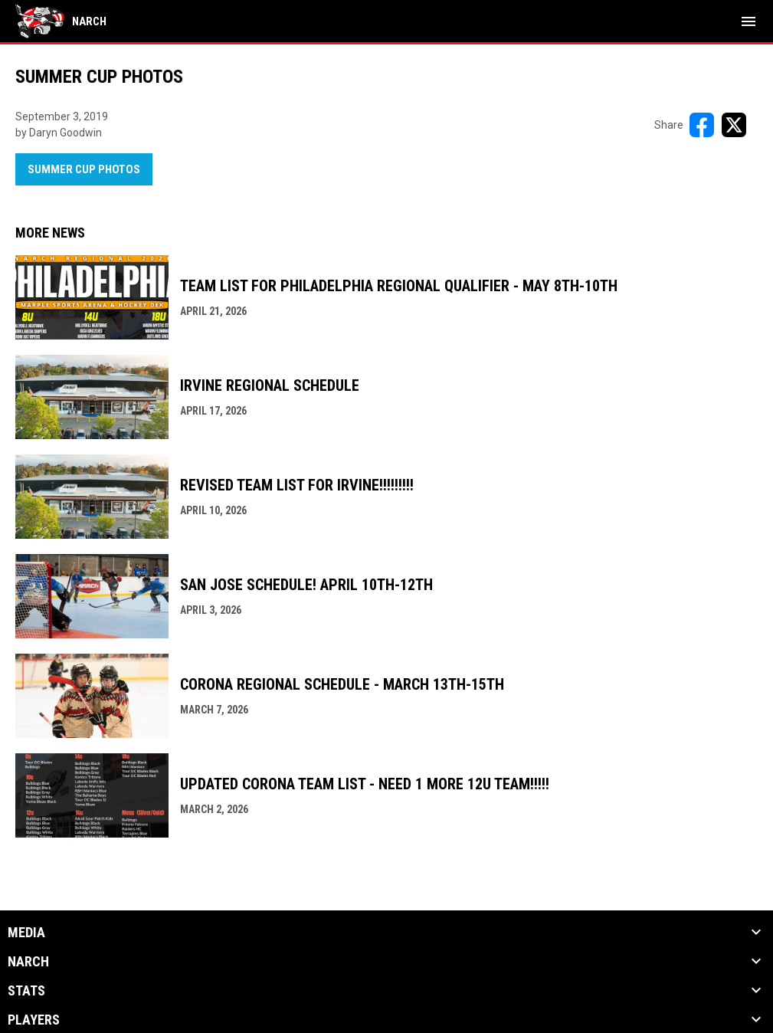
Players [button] (34, 1020)
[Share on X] (734, 125)
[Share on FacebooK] (701, 125)
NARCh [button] (28, 962)
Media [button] (26, 933)
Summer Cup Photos (84, 169)
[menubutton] (748, 21)
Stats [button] (26, 991)
